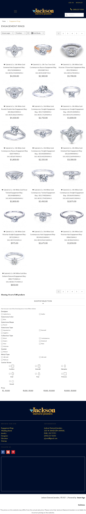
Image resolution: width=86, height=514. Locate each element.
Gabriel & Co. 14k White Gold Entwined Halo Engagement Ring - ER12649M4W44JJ (72, 151)
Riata (41, 343)
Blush (4, 338)
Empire (4, 341)
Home (4, 21)
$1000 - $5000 (28, 390)
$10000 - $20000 (70, 390)
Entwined (43, 341)
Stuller (42, 314)
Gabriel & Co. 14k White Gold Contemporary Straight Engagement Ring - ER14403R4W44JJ (43, 151)
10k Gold (4, 357)
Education (4, 438)
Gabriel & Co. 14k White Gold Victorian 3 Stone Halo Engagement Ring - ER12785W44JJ (72, 67)
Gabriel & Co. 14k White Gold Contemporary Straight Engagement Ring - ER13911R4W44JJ (72, 109)
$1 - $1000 (6, 390)
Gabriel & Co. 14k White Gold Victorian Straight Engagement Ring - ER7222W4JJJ (14, 234)
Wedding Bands (6, 430)
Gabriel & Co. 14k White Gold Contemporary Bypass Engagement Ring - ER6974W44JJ (14, 151)
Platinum (4, 360)
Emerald (42, 330)
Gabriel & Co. (6, 314)
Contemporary (44, 338)
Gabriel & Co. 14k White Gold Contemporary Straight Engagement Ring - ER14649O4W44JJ (72, 192)
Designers (4, 436)
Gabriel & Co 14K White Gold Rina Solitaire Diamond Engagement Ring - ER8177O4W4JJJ (14, 276)
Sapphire (4, 333)
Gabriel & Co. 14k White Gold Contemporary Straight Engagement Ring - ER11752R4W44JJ (43, 109)
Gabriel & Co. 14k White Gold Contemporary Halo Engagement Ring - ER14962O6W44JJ (43, 234)
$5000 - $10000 (49, 390)
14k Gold (42, 357)
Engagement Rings (7, 428)
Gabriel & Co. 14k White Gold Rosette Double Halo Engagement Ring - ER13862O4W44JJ (14, 109)
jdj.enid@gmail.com (50, 438)
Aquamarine (5, 330)
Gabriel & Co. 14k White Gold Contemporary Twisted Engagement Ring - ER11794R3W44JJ (43, 192)
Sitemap (4, 441)
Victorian (5, 346)
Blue (3, 319)
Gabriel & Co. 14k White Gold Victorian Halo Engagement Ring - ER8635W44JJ (72, 234)
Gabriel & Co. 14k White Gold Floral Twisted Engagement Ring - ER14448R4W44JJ (15, 192)
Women (4, 352)
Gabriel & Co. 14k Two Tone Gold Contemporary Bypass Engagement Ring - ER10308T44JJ (43, 67)
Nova (3, 343)
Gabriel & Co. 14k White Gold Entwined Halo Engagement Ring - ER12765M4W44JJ (14, 67)
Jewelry (3, 433)
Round (4, 325)
